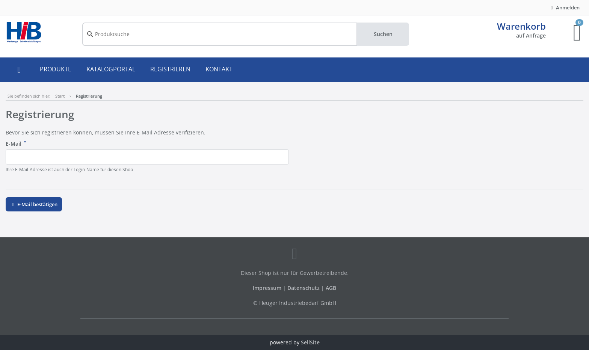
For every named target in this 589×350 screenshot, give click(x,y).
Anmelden (564, 7)
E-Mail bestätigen (33, 204)
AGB (331, 287)
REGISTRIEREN (170, 69)
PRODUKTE (55, 69)
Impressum (268, 287)
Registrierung (89, 96)
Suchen (383, 34)
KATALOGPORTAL (110, 69)
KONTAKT (219, 69)
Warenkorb (521, 26)
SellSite (310, 342)
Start (60, 96)
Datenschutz (303, 287)
